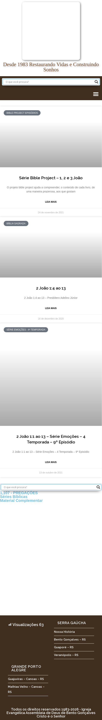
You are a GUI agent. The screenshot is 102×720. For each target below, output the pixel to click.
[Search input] (49, 82)
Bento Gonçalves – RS (70, 639)
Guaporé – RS (63, 647)
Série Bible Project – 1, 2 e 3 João (41, 177)
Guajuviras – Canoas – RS (26, 679)
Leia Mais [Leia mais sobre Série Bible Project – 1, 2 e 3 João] (41, 202)
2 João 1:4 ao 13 (41, 288)
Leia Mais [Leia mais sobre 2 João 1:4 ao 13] (41, 308)
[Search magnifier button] (96, 82)
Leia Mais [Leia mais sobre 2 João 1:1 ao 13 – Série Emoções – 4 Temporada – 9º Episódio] (41, 462)
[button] (95, 94)
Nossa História (64, 632)
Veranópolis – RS (66, 655)
